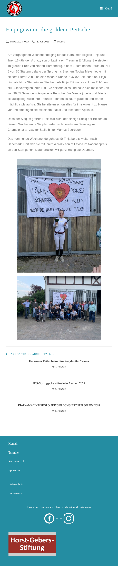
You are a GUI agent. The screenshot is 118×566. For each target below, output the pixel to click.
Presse (61, 41)
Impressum (15, 493)
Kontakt (13, 443)
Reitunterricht (16, 461)
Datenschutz (16, 484)
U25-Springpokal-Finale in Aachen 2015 (59, 383)
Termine (13, 452)
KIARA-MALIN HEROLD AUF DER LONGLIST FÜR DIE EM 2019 (59, 405)
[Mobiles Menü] (106, 8)
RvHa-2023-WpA (19, 41)
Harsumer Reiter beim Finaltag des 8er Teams (59, 361)
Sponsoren (14, 470)
